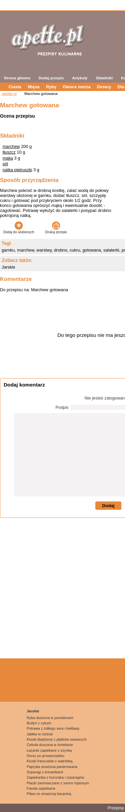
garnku (8, 250)
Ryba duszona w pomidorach (50, 718)
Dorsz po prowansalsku (45, 756)
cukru (75, 250)
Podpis (62, 407)
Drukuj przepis (56, 230)
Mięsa (34, 86)
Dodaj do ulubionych (18, 230)
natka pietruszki (17, 169)
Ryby (51, 86)
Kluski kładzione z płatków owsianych (57, 739)
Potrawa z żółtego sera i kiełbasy (53, 728)
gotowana (91, 250)
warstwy (44, 250)
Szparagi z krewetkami (45, 772)
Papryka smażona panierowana (52, 767)
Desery (104, 86)
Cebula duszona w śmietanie (50, 745)
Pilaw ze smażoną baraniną (49, 794)
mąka (8, 158)
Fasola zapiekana (41, 788)
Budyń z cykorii (39, 723)
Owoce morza (76, 86)
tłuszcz (9, 152)
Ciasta (15, 86)
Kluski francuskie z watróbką (49, 761)
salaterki (111, 250)
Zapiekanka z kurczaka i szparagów (55, 777)
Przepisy (116, 807)
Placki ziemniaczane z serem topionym (58, 783)
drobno (60, 250)
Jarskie (8, 267)
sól (5, 163)
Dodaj (108, 505)
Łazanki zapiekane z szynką (49, 750)
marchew (11, 146)
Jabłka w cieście (40, 734)
